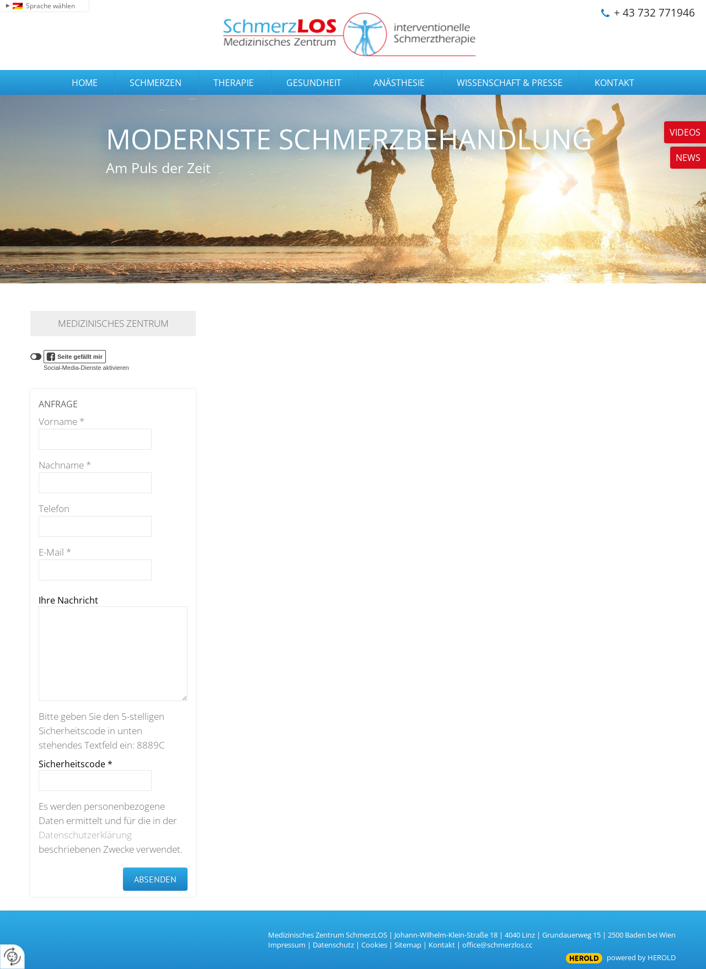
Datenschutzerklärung (85, 834)
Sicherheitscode (76, 764)
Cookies (374, 945)
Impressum (287, 945)
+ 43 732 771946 (654, 12)
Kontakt (442, 945)
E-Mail (55, 552)
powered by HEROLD (641, 957)
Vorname (61, 421)
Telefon (54, 508)
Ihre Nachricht (68, 600)
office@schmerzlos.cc (497, 945)
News (688, 158)
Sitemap (407, 945)
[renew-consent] (12, 956)
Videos (685, 132)
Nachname (65, 465)
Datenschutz (333, 945)
